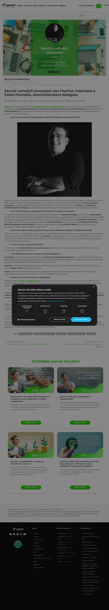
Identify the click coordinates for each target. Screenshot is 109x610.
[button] (26, 319)
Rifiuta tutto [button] (59, 319)
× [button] (93, 287)
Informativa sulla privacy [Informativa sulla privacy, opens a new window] (56, 301)
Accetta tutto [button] (81, 319)
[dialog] (54, 305)
